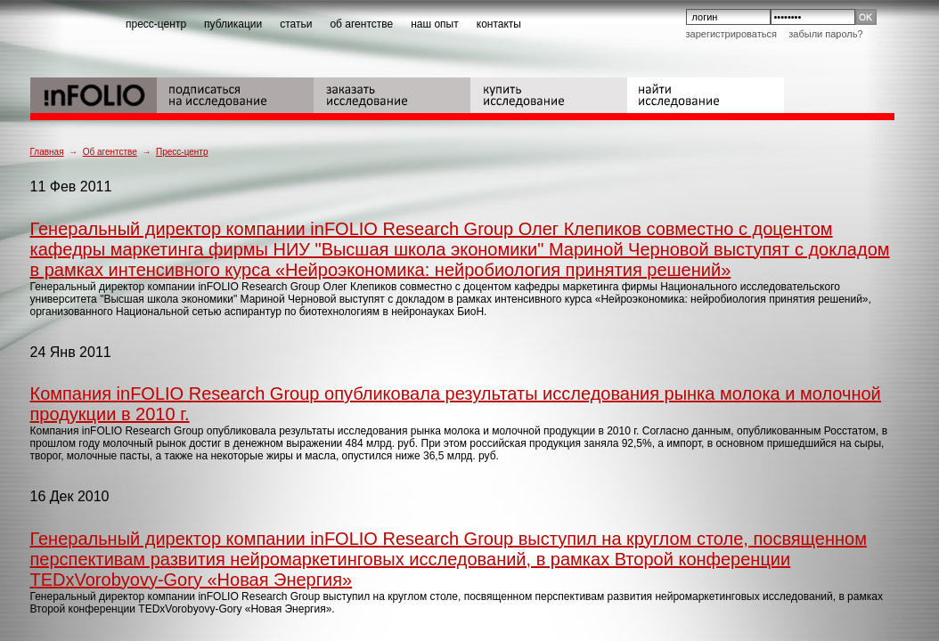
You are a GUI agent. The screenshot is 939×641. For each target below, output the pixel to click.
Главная (47, 152)
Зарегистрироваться (731, 33)
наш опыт (435, 24)
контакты (499, 24)
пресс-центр (156, 24)
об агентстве (361, 24)
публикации (233, 24)
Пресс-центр (182, 152)
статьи (296, 24)
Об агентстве (110, 152)
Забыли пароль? (825, 33)
